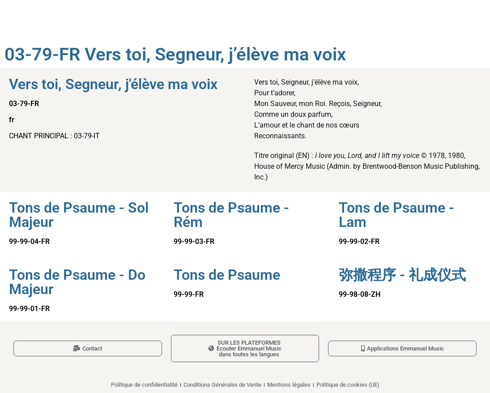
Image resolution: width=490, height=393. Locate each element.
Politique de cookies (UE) (347, 384)
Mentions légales (289, 384)
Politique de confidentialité (144, 384)
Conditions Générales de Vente (222, 384)
